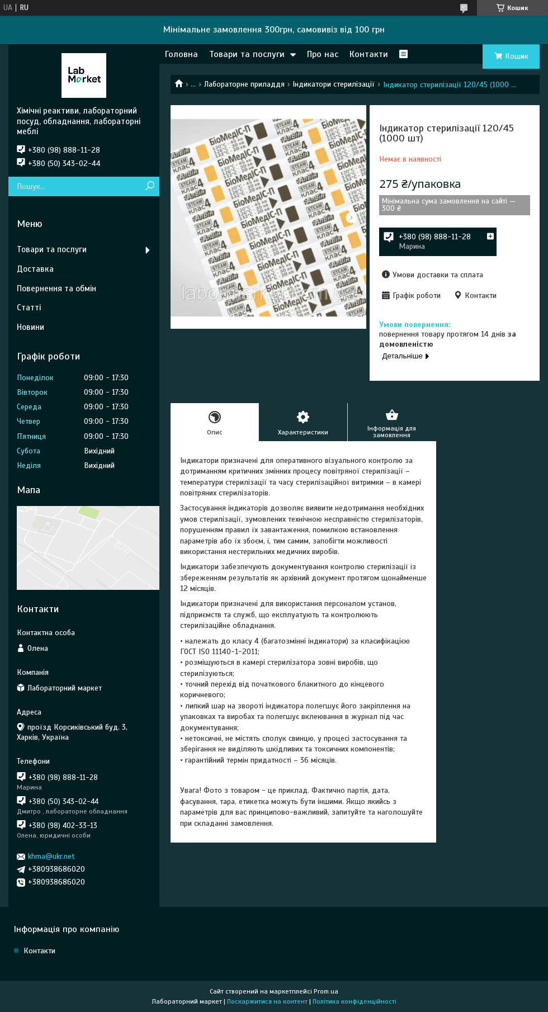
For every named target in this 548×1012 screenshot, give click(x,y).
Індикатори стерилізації (333, 84)
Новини (30, 327)
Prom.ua (326, 991)
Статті (29, 307)
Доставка (35, 269)
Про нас (322, 54)
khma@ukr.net (51, 856)
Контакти (368, 54)
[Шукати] (149, 186)
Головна (181, 54)
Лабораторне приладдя (244, 84)
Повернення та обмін (56, 288)
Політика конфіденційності (354, 1001)
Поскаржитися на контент (267, 1001)
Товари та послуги (247, 54)
